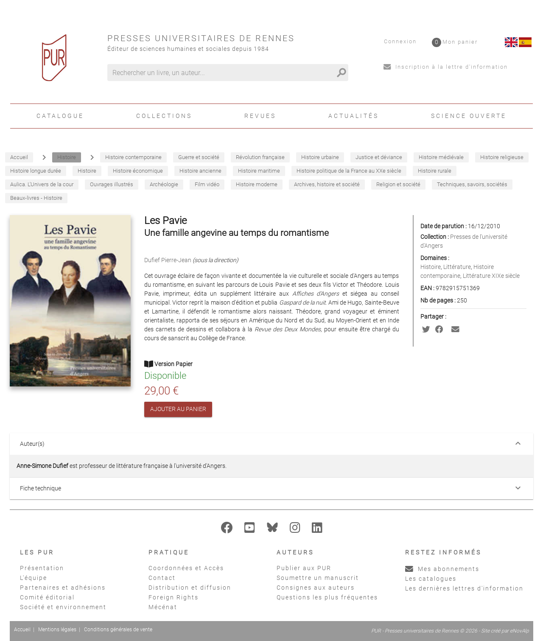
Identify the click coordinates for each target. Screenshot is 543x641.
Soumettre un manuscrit (318, 577)
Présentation (42, 568)
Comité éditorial (47, 597)
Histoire (430, 266)
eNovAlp (519, 631)
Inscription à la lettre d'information (445, 67)
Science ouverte (469, 115)
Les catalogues (430, 578)
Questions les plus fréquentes (327, 597)
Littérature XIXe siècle (491, 275)
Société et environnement (63, 607)
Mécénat (162, 607)
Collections (164, 115)
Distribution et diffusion (189, 587)
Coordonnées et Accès (186, 568)
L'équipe (33, 577)
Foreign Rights (173, 597)
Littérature (457, 266)
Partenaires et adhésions (63, 587)
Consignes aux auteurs (316, 587)
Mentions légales (57, 630)
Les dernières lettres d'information (464, 588)
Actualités (353, 115)
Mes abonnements (442, 568)
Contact (162, 577)
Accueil (22, 630)
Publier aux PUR (304, 568)
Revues (260, 115)
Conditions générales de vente (118, 630)
